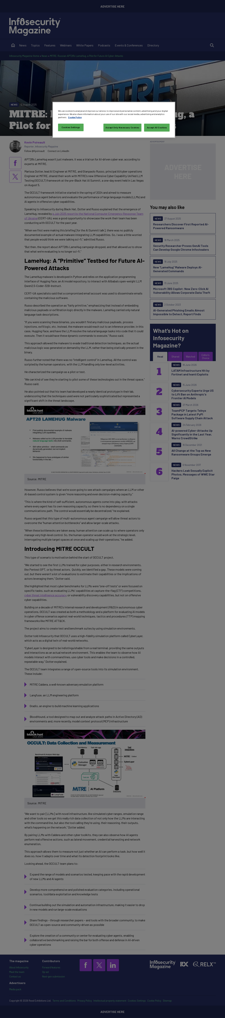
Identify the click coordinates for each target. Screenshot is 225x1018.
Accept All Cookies (157, 127)
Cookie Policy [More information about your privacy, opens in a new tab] (75, 117)
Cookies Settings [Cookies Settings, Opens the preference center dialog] (71, 127)
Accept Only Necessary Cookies (122, 127)
